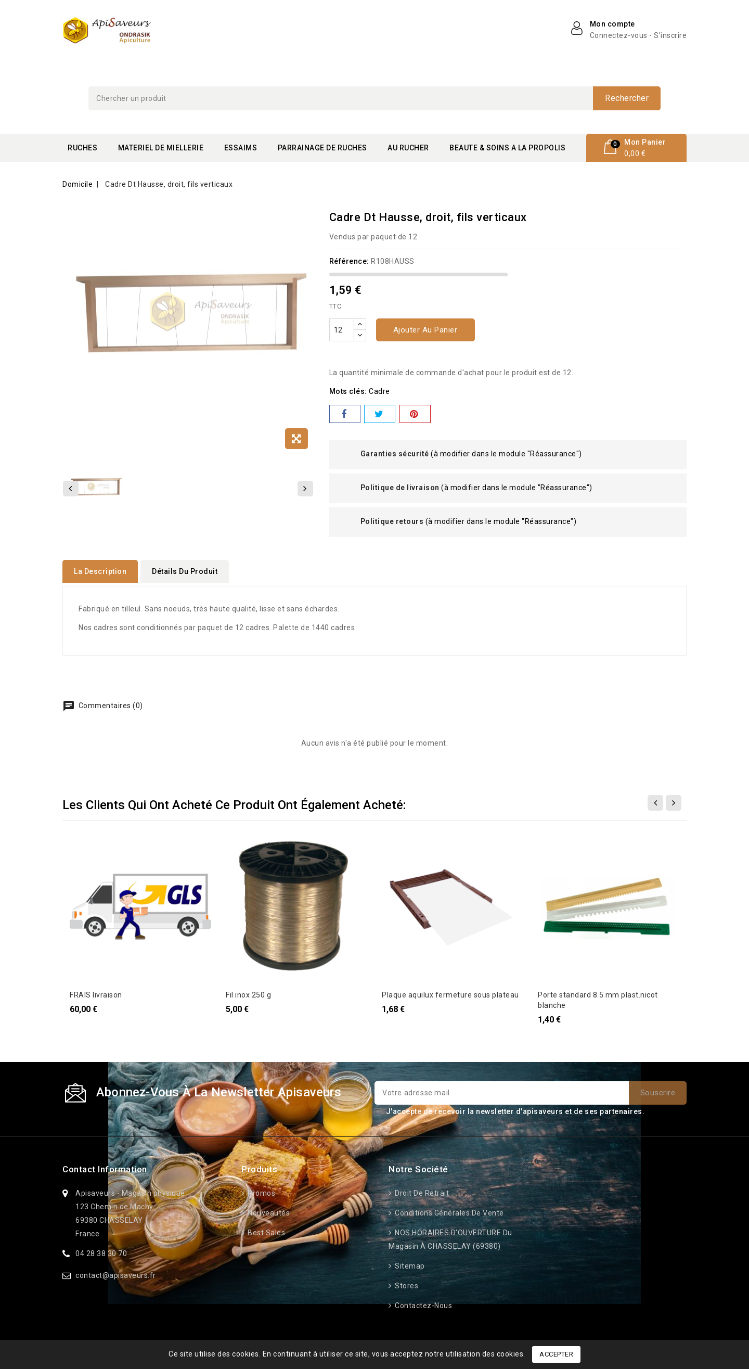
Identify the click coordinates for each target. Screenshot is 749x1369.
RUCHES (82, 148)
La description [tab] (100, 571)
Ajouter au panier (425, 330)
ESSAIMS (240, 148)
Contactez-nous (423, 1302)
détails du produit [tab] (184, 571)
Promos (261, 1190)
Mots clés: (348, 391)
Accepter (556, 1354)
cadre (379, 391)
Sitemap (409, 1263)
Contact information (104, 1166)
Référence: (349, 261)
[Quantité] (341, 329)
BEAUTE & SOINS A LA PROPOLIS (507, 148)
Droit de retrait (421, 1190)
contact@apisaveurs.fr (115, 1272)
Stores (406, 1282)
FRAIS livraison (96, 992)
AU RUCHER (408, 148)
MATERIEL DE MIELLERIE (161, 148)
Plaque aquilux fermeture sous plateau (450, 992)
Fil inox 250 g (248, 992)
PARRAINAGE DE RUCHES (322, 148)
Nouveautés (268, 1210)
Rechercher (627, 98)
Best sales (266, 1229)
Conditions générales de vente (448, 1210)
